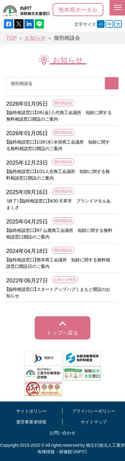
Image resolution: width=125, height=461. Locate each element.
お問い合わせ (62, 432)
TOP (11, 37)
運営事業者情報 (31, 422)
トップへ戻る (62, 332)
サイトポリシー (31, 411)
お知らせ (35, 37)
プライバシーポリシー (93, 411)
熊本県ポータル (77, 9)
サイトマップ (94, 422)
